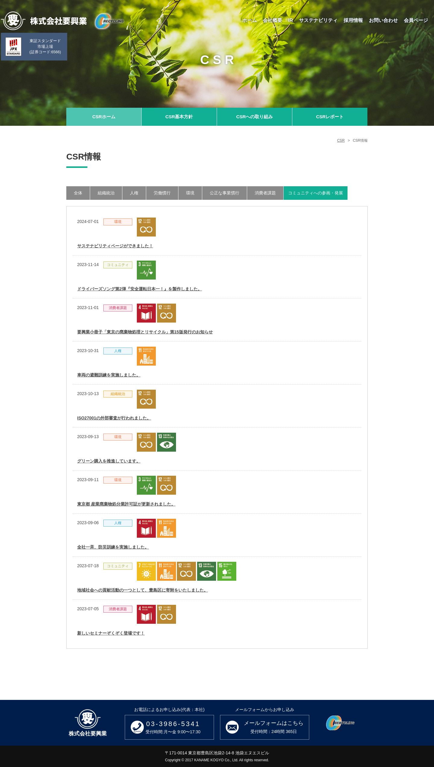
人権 (134, 192)
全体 (78, 192)
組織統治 (106, 192)
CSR (340, 140)
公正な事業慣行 (224, 192)
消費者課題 (265, 192)
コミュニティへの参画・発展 (315, 192)
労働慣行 (162, 192)
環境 (190, 192)
